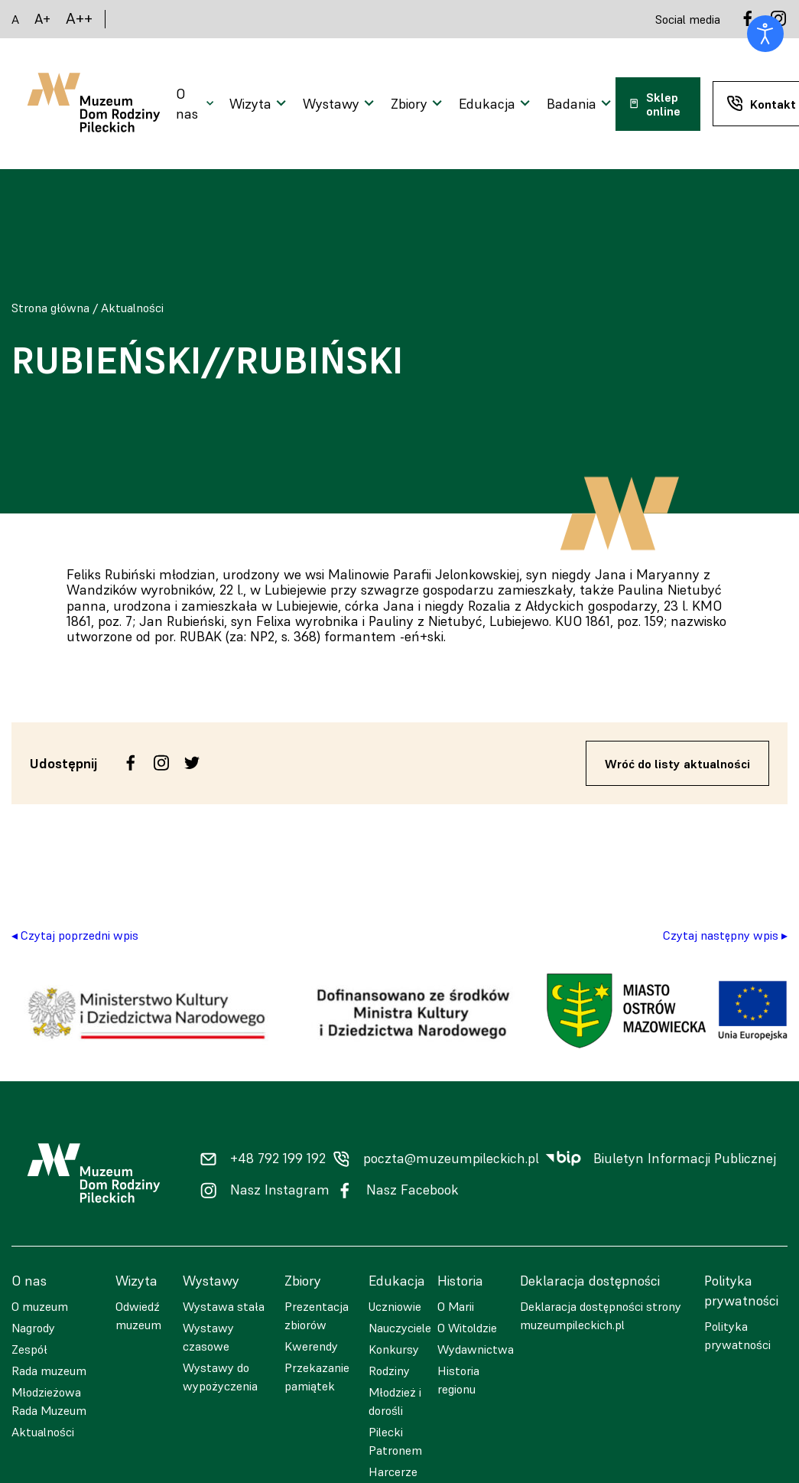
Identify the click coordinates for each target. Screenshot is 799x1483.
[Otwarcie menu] (196, 104)
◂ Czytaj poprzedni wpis (74, 935)
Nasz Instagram (280, 1190)
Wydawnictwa (475, 1349)
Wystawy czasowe (208, 1337)
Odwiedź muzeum (138, 1315)
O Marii (455, 1306)
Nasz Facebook (412, 1190)
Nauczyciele (400, 1327)
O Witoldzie (467, 1327)
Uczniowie (395, 1306)
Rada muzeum (48, 1370)
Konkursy (394, 1349)
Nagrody (33, 1327)
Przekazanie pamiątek (316, 1376)
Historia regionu (458, 1380)
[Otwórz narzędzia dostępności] (765, 33)
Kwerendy (311, 1346)
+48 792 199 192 (278, 1158)
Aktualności (132, 307)
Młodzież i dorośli (395, 1401)
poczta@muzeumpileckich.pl (451, 1158)
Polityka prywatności (737, 1335)
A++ (79, 19)
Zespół (29, 1349)
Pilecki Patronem (395, 1441)
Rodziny (389, 1370)
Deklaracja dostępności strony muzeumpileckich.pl (600, 1315)
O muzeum (39, 1306)
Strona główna (50, 307)
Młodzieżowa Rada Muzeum (48, 1401)
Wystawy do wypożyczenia (220, 1376)
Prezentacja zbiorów (316, 1315)
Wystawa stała (224, 1306)
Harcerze (393, 1471)
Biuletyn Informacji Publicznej (684, 1158)
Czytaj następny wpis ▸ (725, 935)
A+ (42, 19)
